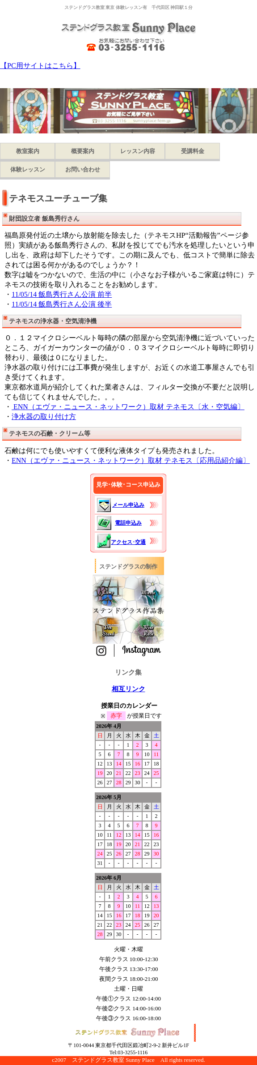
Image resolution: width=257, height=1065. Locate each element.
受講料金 (192, 151)
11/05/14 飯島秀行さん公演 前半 (62, 294)
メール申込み (128, 505)
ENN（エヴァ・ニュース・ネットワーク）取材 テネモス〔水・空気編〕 (128, 407)
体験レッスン (27, 169)
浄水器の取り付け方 (44, 416)
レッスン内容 (137, 151)
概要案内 (82, 151)
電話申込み (128, 523)
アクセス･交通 (128, 542)
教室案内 (27, 151)
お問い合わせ (82, 169)
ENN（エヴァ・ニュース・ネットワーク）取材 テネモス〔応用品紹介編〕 (131, 460)
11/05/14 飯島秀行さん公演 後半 (62, 304)
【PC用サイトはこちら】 (40, 65)
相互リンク (128, 689)
